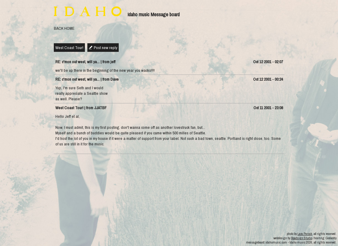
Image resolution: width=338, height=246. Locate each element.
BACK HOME (64, 28)
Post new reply (105, 47)
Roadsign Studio (301, 238)
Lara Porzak (304, 234)
